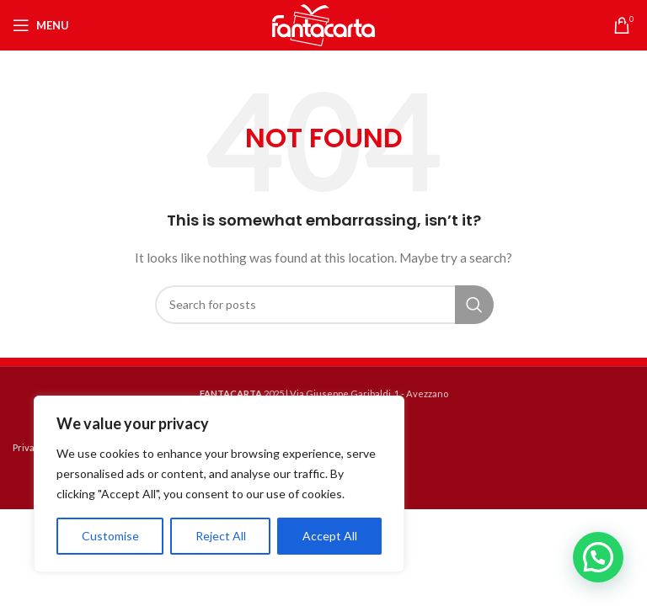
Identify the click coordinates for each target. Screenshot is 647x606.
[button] (598, 557)
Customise (110, 536)
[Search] (323, 304)
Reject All (220, 536)
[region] (219, 484)
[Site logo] (323, 24)
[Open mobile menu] (41, 25)
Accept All (329, 536)
